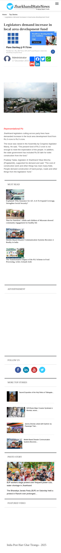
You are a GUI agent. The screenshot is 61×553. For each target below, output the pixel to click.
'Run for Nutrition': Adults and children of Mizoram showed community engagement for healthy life (29, 221)
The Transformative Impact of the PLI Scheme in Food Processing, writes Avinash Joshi (27, 260)
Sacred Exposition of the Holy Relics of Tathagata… (36, 392)
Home (4, 14)
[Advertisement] (30, 324)
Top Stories (13, 14)
